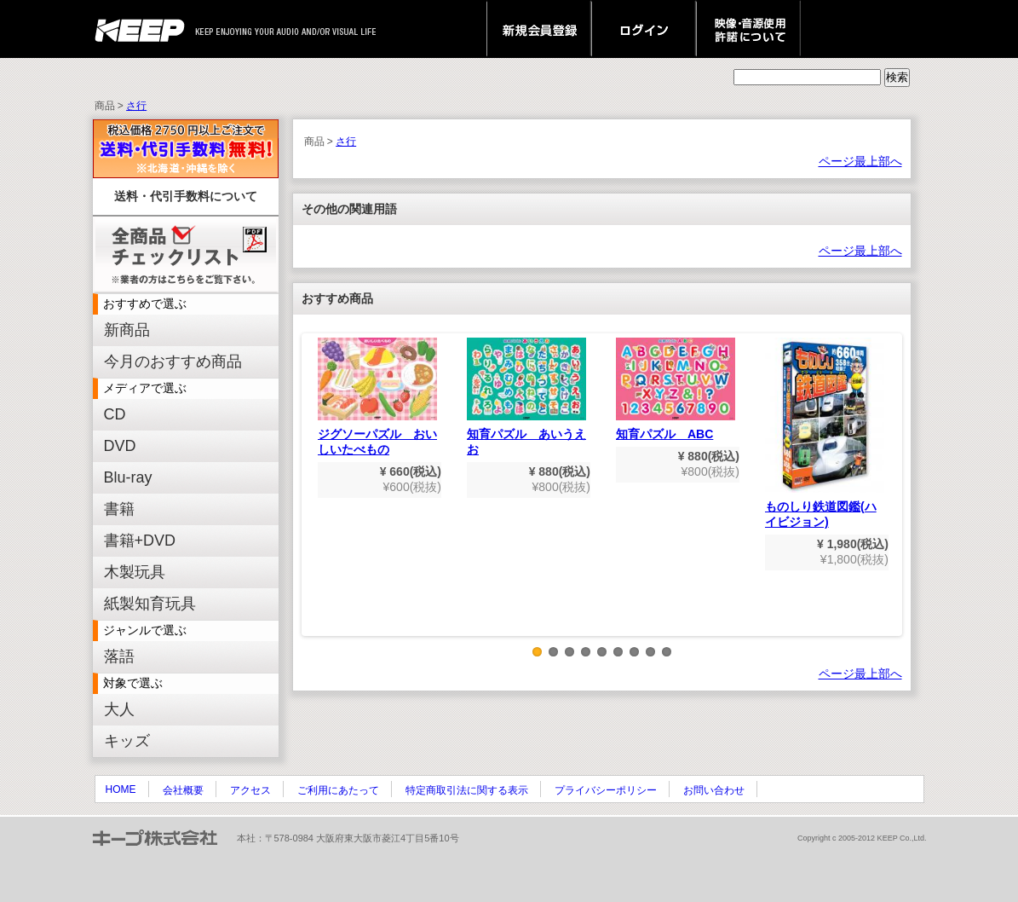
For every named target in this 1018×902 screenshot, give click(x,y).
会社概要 (183, 790)
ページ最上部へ (860, 161)
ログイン (643, 29)
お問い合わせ (714, 790)
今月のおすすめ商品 (173, 361)
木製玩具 (134, 572)
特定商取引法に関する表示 (466, 790)
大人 (119, 709)
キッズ (127, 740)
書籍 (119, 508)
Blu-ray (128, 477)
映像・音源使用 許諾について (748, 29)
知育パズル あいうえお (526, 397)
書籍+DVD (140, 540)
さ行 (136, 106)
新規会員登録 (538, 29)
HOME (121, 789)
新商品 (127, 329)
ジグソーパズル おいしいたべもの (377, 397)
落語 (119, 656)
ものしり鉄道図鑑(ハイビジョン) (824, 433)
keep (144, 29)
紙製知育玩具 (150, 603)
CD (115, 414)
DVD (120, 445)
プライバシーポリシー (606, 790)
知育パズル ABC (675, 389)
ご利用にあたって (338, 790)
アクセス (250, 790)
